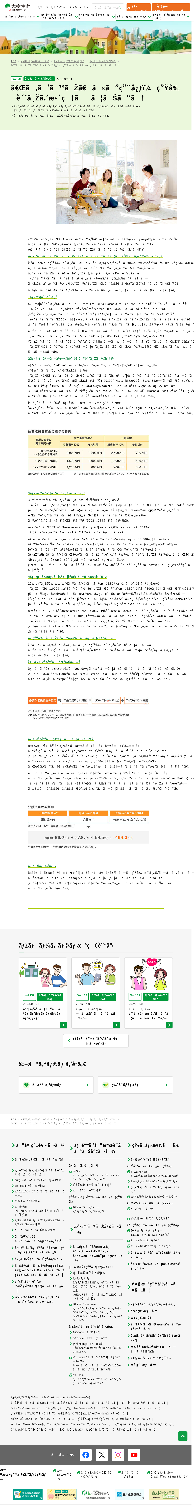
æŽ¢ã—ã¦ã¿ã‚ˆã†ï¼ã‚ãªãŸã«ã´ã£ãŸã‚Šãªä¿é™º (95, 1142)
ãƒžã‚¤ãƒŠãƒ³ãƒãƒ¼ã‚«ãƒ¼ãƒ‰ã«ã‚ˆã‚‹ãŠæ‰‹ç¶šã (37, 1189)
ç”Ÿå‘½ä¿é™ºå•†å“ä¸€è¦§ (90, 1152)
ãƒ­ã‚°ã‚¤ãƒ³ (137, 7)
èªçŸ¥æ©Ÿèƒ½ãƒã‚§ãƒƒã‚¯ (150, 1213)
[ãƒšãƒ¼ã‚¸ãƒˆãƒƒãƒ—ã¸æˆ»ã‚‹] (182, 1403)
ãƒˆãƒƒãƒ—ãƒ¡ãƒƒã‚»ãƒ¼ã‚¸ (151, 1271)
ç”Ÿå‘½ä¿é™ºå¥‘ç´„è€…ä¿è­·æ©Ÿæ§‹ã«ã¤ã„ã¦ (115, 1386)
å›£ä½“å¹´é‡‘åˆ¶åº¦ (84, 1299)
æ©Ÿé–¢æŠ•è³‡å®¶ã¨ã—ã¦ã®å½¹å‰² (151, 1316)
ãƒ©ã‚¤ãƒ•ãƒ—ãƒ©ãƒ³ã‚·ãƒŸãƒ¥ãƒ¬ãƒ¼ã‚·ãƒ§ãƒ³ (153, 1141)
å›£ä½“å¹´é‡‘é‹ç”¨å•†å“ (89, 1305)
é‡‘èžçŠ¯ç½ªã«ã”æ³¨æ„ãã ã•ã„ (42, 1386)
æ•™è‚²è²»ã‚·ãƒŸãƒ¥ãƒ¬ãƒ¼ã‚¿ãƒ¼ (152, 1164)
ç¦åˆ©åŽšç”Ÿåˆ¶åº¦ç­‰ (87, 1240)
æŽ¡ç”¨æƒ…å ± (141, 1332)
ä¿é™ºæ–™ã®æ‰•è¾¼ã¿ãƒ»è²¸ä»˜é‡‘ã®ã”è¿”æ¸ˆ (37, 1178)
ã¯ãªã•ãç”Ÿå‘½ (129, 1442)
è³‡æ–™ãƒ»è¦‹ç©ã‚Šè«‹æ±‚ (170, 7)
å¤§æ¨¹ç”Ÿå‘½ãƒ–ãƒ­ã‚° (69, 28)
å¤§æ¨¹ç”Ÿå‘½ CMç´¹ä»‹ (149, 1325)
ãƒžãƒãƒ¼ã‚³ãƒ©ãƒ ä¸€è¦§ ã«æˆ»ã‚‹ (93, 1008)
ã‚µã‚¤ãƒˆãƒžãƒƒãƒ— (24, 1364)
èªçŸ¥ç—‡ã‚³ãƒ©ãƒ (143, 1207)
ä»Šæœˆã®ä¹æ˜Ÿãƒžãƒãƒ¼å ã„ (153, 1222)
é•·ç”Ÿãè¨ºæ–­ (140, 1178)
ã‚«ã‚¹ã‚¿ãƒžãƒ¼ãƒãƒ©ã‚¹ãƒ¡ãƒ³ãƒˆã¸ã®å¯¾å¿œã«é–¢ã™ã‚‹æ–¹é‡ (109, 1397)
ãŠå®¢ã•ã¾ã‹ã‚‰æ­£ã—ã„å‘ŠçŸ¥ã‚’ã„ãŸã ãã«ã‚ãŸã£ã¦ (64, 1370)
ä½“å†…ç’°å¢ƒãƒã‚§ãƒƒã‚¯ (148, 1186)
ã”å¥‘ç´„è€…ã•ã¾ (22, 16)
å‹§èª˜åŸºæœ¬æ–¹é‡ (26, 1375)
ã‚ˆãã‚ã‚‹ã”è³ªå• (52, 7)
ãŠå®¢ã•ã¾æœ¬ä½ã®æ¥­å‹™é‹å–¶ (154, 1293)
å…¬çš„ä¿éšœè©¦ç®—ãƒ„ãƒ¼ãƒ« (152, 1148)
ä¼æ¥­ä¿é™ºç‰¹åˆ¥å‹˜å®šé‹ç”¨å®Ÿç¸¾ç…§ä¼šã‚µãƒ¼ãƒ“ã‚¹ (95, 1346)
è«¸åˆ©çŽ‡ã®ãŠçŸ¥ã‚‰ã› (36, 1226)
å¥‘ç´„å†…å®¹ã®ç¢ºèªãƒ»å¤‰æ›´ (37, 1147)
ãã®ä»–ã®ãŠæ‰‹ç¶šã (35, 1197)
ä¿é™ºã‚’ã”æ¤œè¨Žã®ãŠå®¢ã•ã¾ (60, 16)
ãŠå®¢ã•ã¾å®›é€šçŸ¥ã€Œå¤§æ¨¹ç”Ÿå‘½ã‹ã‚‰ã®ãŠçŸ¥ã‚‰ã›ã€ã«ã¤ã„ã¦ (37, 1237)
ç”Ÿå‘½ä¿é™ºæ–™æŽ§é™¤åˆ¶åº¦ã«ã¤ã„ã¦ (37, 1253)
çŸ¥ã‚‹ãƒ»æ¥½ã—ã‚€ (134, 16)
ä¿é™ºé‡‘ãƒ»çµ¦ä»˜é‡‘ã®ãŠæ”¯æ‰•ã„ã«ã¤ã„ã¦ (38, 1140)
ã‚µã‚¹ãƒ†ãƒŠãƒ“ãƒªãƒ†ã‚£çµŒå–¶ (154, 1304)
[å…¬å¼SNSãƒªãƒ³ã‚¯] (86, 1422)
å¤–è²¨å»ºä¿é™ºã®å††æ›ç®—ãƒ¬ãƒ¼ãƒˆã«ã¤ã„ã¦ (37, 1217)
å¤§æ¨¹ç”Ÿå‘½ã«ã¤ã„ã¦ (171, 16)
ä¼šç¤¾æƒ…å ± (142, 1278)
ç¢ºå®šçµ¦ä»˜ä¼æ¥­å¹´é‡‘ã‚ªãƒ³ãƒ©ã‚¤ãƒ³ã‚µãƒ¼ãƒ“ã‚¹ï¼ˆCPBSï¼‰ (95, 1315)
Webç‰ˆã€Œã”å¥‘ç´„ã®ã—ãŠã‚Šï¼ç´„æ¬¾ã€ (36, 1266)
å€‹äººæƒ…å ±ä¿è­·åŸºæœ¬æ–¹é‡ (67, 1364)
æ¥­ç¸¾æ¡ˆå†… (141, 1284)
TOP (13, 28)
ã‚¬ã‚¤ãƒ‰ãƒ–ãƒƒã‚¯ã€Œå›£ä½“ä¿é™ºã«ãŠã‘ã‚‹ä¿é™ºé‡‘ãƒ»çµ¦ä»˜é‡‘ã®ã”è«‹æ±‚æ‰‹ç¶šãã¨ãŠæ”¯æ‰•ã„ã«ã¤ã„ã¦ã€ (95, 1255)
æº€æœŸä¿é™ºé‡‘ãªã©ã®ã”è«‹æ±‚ (37, 1160)
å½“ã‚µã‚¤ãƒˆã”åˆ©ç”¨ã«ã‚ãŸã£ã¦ (131, 1375)
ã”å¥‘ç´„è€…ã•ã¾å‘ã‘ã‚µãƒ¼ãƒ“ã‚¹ (36, 1205)
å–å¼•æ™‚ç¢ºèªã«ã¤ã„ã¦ (145, 1370)
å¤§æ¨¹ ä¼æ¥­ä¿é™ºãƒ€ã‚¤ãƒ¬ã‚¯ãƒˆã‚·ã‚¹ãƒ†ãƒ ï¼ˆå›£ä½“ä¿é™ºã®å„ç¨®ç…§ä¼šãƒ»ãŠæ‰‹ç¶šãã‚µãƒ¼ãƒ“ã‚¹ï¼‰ (95, 1279)
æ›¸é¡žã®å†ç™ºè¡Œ (28, 1153)
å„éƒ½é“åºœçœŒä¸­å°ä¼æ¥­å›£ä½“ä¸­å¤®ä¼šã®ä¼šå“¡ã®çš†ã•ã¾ (96, 1221)
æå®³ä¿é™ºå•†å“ (86, 1157)
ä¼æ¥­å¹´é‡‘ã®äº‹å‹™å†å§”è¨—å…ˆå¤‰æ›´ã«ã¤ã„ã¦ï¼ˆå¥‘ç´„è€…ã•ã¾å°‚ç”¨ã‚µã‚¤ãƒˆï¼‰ (95, 1330)
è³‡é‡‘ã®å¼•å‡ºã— (28, 1168)
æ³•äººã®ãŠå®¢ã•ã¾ (97, 16)
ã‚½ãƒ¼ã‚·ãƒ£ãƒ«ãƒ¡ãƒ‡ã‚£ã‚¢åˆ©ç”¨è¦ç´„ (144, 1391)
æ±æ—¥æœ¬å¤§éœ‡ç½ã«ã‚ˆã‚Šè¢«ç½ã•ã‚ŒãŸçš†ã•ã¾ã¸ (61, 1391)
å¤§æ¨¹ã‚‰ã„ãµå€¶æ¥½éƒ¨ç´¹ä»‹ (153, 1233)
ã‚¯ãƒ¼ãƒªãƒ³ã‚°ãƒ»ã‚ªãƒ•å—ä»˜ (33, 1397)
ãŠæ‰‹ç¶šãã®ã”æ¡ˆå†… (37, 1128)
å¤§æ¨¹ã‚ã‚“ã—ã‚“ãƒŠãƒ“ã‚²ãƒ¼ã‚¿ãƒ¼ (86, 1176)
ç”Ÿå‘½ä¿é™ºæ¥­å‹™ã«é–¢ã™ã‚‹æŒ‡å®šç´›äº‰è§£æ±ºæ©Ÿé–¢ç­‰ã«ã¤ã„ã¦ (69, 1381)
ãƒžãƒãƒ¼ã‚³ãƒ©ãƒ (103, 28)
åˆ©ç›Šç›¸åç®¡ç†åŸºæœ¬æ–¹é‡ (72, 1375)
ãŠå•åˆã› (78, 7)
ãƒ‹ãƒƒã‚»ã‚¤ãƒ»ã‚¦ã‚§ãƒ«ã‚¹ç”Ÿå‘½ (94, 1442)
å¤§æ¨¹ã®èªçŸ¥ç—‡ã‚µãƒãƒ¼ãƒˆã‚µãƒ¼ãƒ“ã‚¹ (148, 1200)
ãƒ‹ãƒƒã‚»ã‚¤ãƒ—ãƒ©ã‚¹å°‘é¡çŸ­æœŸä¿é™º (168, 1442)
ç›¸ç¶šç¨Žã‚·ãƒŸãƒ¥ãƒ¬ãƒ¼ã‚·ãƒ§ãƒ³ (153, 1156)
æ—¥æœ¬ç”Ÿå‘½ (62, 1442)
